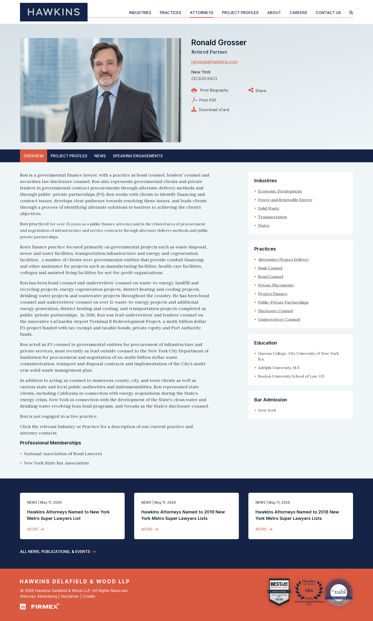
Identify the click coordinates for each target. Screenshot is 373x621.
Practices (170, 12)
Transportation (272, 216)
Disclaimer (70, 596)
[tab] (137, 155)
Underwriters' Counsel (279, 319)
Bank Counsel (270, 268)
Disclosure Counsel (275, 310)
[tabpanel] (115, 319)
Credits (89, 596)
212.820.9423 (204, 78)
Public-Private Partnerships (283, 302)
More (33, 529)
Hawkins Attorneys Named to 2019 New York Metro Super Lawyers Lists (183, 515)
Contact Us (328, 12)
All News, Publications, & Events (55, 551)
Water (264, 225)
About (274, 12)
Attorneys (201, 12)
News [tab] (100, 155)
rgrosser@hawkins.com (214, 61)
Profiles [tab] (69, 155)
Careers (298, 12)
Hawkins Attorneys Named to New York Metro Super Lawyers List (68, 515)
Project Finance (272, 293)
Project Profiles (240, 12)
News (32, 502)
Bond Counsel (270, 276)
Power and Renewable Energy (285, 199)
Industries (140, 12)
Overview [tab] (34, 155)
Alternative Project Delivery (283, 259)
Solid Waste (268, 208)
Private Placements (276, 285)
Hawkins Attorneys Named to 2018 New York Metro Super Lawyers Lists (297, 515)
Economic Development (280, 191)
